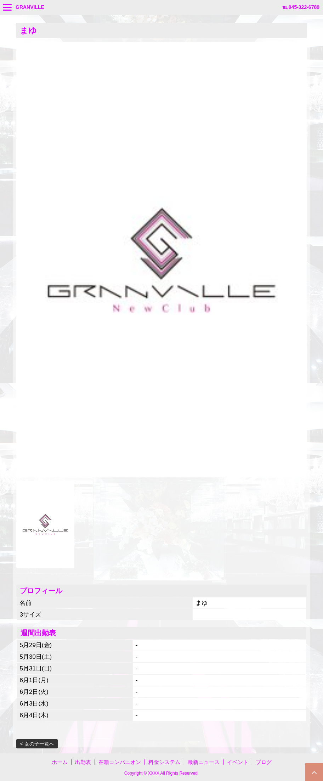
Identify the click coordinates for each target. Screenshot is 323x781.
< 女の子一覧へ (37, 744)
